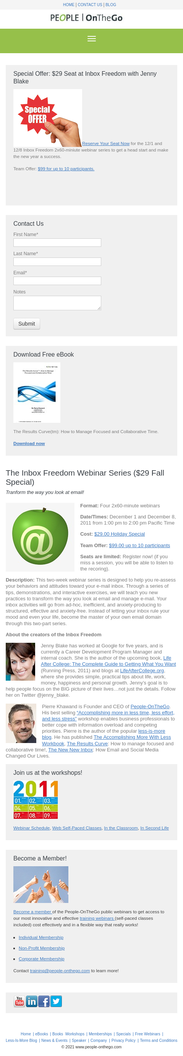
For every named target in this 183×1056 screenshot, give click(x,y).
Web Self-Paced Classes (77, 827)
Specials (123, 1034)
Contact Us (90, 5)
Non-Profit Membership (42, 947)
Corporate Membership (42, 958)
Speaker (79, 1040)
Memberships (100, 1034)
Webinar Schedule (31, 827)
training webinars (97, 918)
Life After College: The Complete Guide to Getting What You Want (108, 661)
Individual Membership (41, 937)
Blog (110, 5)
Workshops (74, 1034)
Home (68, 5)
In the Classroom (121, 827)
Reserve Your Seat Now (106, 143)
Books (57, 1034)
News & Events (54, 1040)
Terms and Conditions (159, 1040)
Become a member (32, 911)
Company (99, 1040)
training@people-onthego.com (60, 970)
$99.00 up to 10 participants (139, 545)
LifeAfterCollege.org (142, 670)
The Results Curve (87, 743)
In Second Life (154, 827)
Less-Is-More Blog (21, 1040)
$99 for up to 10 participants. (66, 168)
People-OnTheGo (150, 706)
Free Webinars (147, 1034)
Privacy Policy (124, 1040)
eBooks (41, 1034)
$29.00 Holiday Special (119, 534)
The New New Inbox (70, 750)
